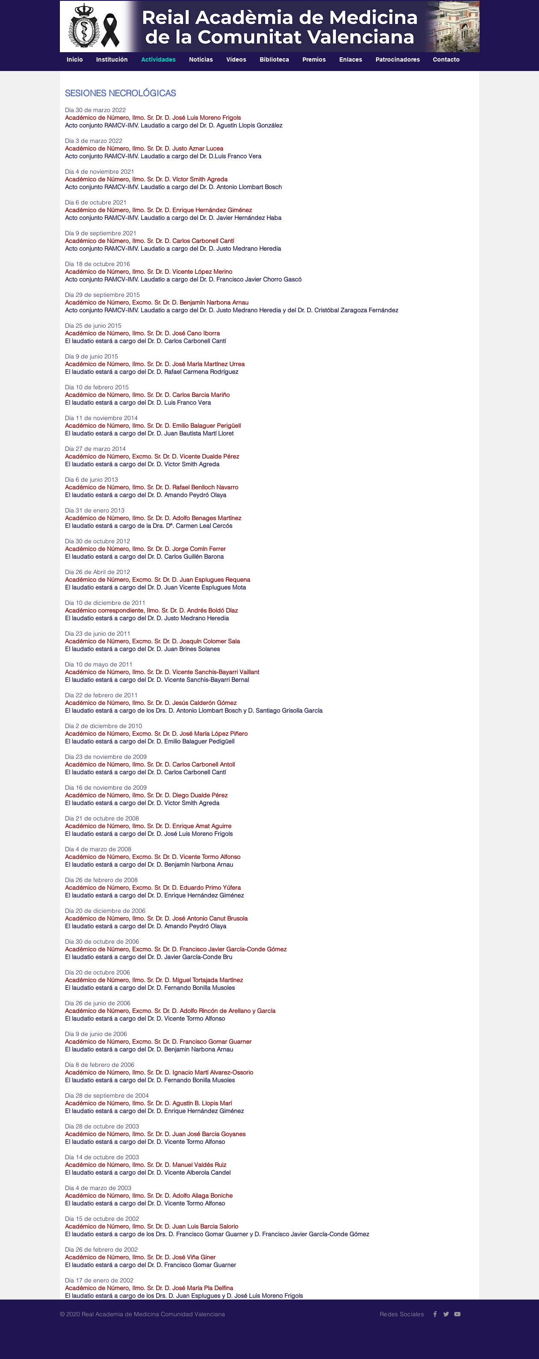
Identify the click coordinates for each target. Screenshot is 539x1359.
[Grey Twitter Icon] (446, 1314)
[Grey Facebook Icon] (435, 1314)
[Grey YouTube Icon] (457, 1314)
